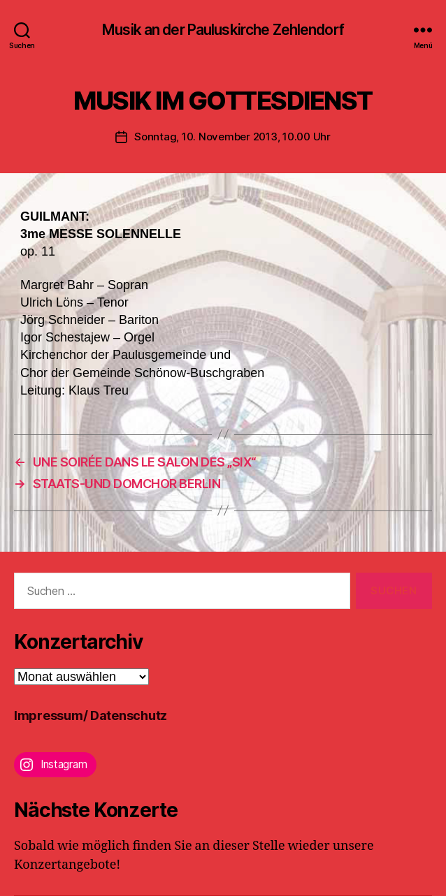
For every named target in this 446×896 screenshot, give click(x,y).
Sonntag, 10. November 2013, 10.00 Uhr (232, 136)
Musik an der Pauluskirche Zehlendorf (223, 29)
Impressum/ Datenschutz (90, 715)
